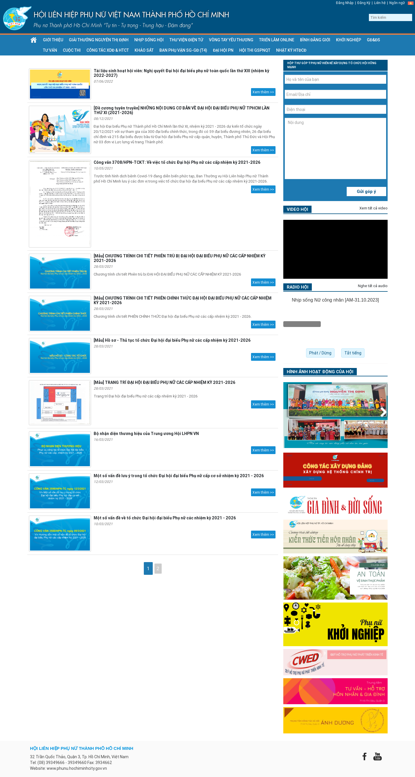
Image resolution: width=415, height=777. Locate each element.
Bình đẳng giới (315, 40)
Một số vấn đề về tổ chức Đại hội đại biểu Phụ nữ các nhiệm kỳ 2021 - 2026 (165, 518)
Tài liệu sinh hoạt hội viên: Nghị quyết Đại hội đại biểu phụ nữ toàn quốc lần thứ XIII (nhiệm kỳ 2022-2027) (181, 73)
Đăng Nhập (345, 3)
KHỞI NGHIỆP (348, 40)
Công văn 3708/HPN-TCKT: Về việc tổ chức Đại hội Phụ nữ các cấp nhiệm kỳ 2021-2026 (177, 162)
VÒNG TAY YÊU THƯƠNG (231, 40)
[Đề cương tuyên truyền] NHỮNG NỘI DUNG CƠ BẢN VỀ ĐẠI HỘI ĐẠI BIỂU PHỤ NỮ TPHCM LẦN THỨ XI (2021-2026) (181, 110)
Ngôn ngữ (397, 3)
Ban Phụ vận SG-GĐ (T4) (183, 50)
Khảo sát (144, 50)
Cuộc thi (72, 50)
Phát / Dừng (320, 353)
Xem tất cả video (373, 208)
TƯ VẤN (50, 50)
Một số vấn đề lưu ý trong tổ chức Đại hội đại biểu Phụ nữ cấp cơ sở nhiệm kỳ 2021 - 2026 (179, 475)
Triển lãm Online (276, 40)
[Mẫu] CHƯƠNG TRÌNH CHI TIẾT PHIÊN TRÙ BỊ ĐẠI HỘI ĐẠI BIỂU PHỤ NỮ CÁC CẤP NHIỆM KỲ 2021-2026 (179, 258)
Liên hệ (380, 3)
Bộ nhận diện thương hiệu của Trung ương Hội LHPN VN (146, 433)
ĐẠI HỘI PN (223, 50)
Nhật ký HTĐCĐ (291, 50)
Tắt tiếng (352, 353)
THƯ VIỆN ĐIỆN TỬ (186, 40)
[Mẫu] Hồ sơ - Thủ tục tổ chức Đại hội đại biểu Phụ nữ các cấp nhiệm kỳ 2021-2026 (172, 340)
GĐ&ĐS (373, 40)
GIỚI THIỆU (53, 40)
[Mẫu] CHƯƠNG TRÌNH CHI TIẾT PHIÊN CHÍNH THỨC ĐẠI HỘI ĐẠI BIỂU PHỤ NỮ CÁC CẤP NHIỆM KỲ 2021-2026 (182, 300)
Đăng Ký (363, 3)
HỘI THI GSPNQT (254, 50)
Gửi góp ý (366, 191)
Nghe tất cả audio (373, 285)
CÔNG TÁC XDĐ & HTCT (107, 50)
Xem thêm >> (263, 92)
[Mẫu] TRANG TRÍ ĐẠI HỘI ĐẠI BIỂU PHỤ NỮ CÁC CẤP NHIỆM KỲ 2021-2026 (164, 382)
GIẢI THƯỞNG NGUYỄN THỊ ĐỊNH (99, 40)
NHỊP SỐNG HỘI (149, 40)
